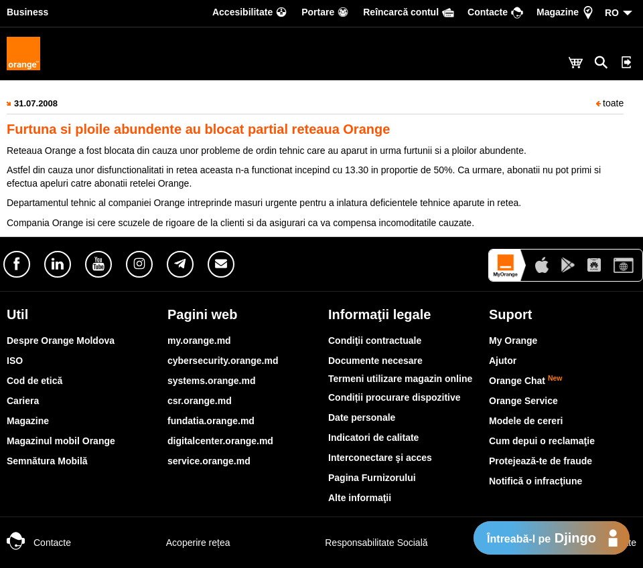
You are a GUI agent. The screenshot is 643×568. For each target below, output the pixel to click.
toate (610, 103)
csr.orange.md (199, 400)
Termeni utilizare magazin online (400, 378)
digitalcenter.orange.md (220, 441)
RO (612, 12)
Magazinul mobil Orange (61, 441)
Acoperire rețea (184, 542)
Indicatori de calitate (373, 437)
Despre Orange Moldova (61, 340)
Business (27, 12)
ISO (15, 360)
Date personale (361, 417)
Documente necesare (375, 360)
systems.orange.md (211, 380)
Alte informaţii (359, 497)
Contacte (39, 542)
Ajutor (502, 360)
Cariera (23, 400)
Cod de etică (34, 380)
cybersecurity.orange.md (222, 360)
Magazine (28, 420)
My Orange (513, 340)
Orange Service (523, 400)
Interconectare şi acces (380, 457)
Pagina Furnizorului (372, 477)
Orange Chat (526, 380)
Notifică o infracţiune (535, 481)
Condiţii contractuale (374, 340)
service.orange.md (209, 461)
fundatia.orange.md (211, 420)
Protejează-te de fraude (540, 461)
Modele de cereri (526, 420)
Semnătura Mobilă (47, 461)
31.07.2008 (36, 103)
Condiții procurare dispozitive (394, 397)
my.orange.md (199, 340)
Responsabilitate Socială (362, 542)
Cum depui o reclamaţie (542, 441)
